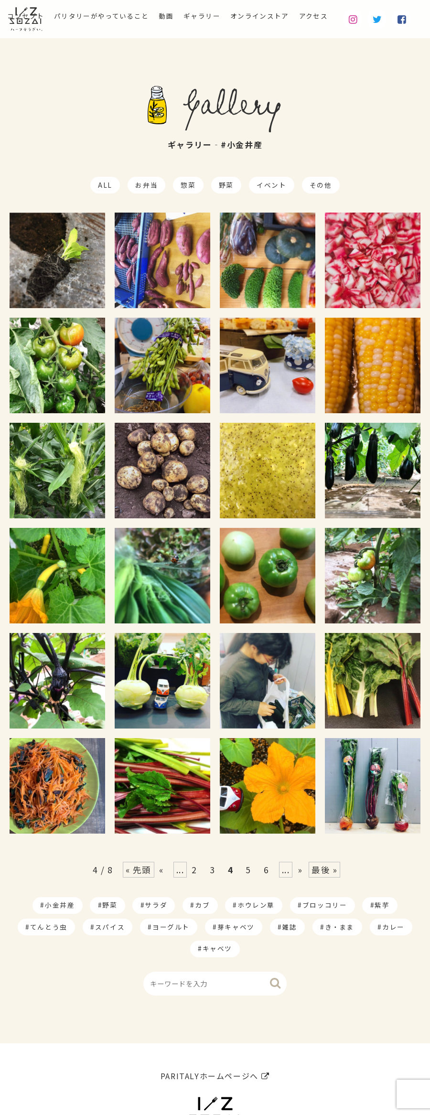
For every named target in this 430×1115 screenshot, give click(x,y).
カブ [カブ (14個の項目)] (202, 905)
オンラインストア (289, 17)
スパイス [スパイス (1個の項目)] (110, 927)
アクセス (350, 17)
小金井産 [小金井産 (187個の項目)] (60, 905)
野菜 (226, 185)
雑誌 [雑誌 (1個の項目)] (289, 927)
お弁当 (146, 185)
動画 (182, 17)
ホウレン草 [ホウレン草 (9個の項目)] (256, 905)
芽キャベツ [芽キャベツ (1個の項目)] (236, 927)
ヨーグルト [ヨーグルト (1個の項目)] (171, 927)
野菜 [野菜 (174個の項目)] (109, 905)
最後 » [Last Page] (324, 870)
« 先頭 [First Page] (138, 870)
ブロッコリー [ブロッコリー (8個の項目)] (324, 905)
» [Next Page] (300, 870)
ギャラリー (223, 17)
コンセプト (21, 17)
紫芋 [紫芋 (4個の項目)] (382, 905)
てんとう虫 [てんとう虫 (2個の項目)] (48, 927)
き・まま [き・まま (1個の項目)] (340, 927)
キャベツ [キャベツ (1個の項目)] (217, 948)
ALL (105, 185)
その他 (321, 185)
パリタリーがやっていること (108, 17)
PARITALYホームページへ (215, 1076)
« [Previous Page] (161, 870)
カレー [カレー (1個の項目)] (393, 927)
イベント (271, 185)
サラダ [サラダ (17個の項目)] (156, 905)
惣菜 (188, 185)
